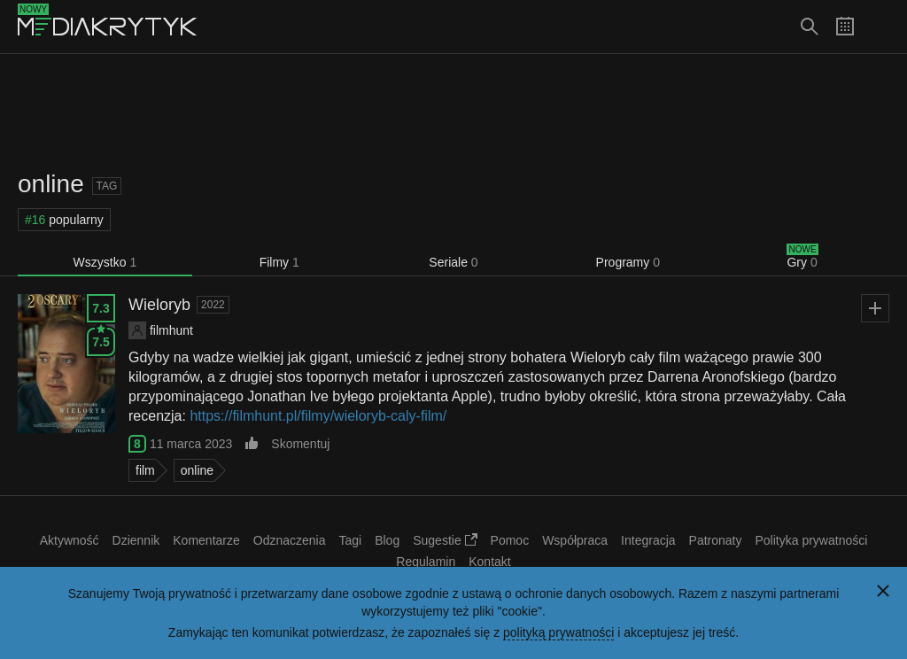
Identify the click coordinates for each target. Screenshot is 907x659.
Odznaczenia (289, 540)
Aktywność (69, 540)
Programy (628, 262)
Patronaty (715, 540)
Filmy (279, 262)
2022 (213, 304)
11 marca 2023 (191, 444)
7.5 (100, 338)
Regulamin (425, 561)
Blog (387, 540)
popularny (64, 220)
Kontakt (489, 561)
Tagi (349, 540)
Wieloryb (159, 305)
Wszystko (105, 262)
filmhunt (171, 330)
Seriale (453, 262)
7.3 (100, 308)
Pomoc (510, 540)
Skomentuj (300, 444)
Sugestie (445, 540)
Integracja (648, 540)
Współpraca (575, 540)
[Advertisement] (453, 111)
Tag (107, 186)
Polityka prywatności (812, 540)
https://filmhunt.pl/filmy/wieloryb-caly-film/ (318, 415)
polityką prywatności (558, 632)
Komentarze (206, 540)
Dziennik (136, 540)
